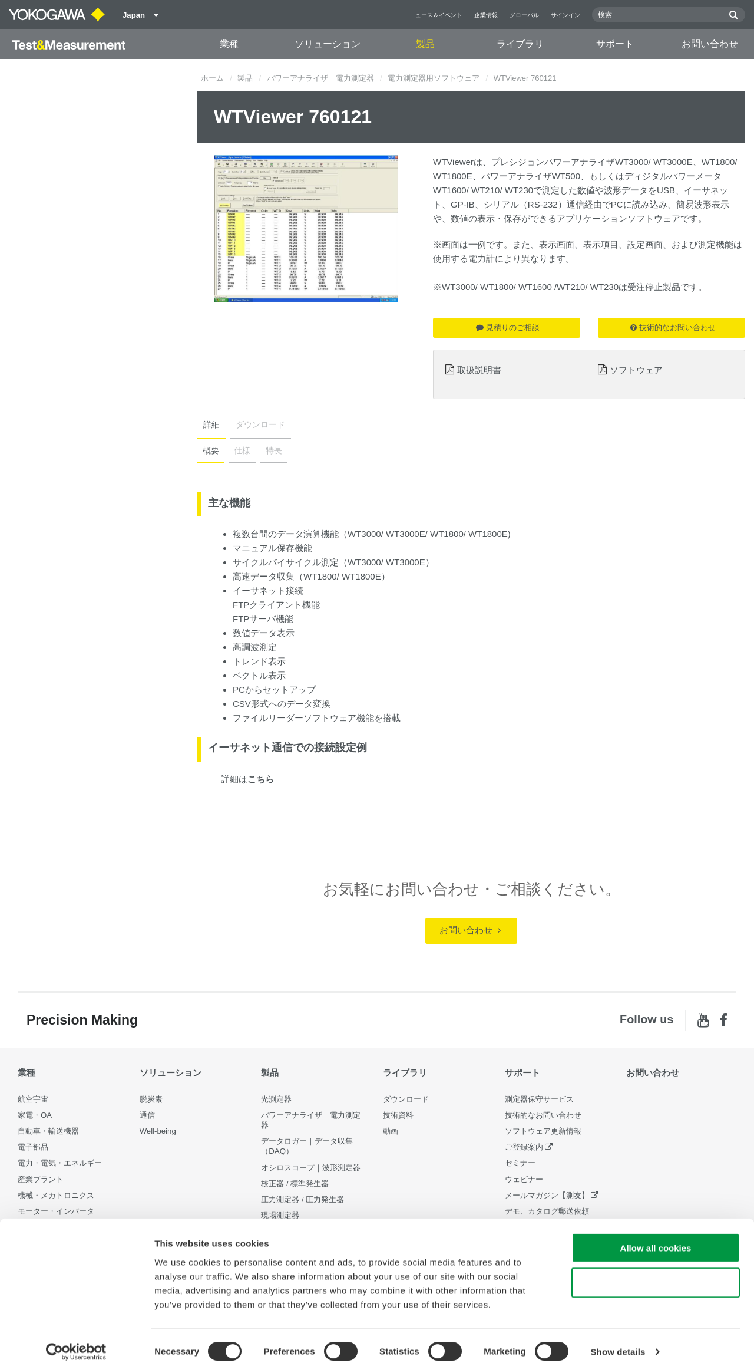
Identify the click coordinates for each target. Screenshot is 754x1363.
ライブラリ (520, 44)
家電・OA (35, 1115)
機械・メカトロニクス (56, 1195)
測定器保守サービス (539, 1099)
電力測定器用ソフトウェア (433, 78)
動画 (390, 1131)
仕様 (240, 450)
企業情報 (486, 15)
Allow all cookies (656, 1236)
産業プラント (41, 1179)
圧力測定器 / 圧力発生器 (302, 1199)
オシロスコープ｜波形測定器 (311, 1167)
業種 (229, 44)
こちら (260, 779)
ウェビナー (524, 1179)
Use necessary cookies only (656, 1271)
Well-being (158, 1131)
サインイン (565, 15)
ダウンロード (257, 424)
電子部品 (33, 1147)
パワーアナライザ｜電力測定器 (320, 78)
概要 (210, 450)
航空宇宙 (33, 1099)
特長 (270, 450)
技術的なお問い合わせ (673, 327)
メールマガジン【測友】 (547, 1195)
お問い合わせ (710, 44)
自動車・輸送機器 (48, 1131)
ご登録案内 (524, 1147)
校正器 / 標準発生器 (295, 1183)
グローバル (524, 15)
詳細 (210, 424)
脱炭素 (151, 1099)
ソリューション (328, 44)
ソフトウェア (636, 370)
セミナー (520, 1163)
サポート (615, 44)
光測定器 (276, 1099)
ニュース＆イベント (435, 15)
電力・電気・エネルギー (60, 1163)
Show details (618, 1340)
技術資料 (398, 1115)
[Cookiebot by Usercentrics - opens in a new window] (76, 1340)
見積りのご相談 (508, 327)
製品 (425, 44)
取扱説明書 (479, 370)
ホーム (212, 78)
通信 (147, 1115)
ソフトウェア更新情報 (543, 1131)
